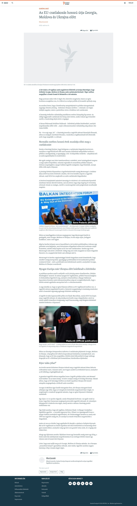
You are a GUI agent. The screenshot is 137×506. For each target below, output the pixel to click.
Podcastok (45, 489)
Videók (44, 492)
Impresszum (18, 499)
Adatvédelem (18, 486)
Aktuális (44, 486)
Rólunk (17, 482)
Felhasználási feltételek (21, 489)
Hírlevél (131, 3)
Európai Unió (44, 9)
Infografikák (45, 496)
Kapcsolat (17, 496)
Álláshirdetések (19, 492)
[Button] (84, 30)
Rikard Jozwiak (43, 22)
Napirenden (45, 482)
